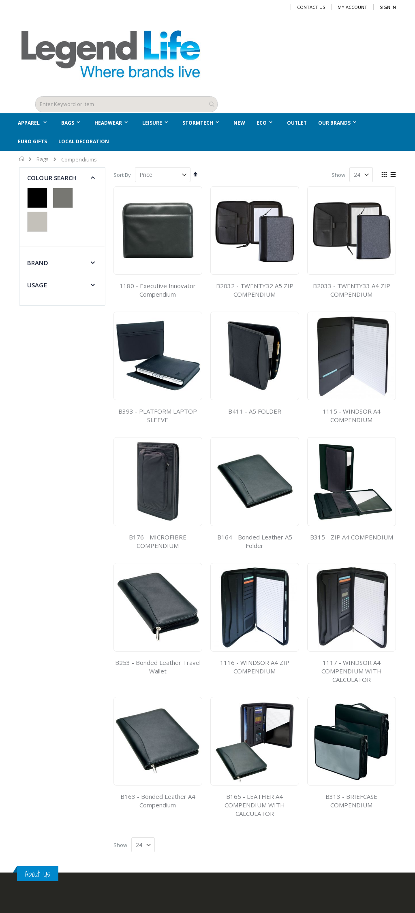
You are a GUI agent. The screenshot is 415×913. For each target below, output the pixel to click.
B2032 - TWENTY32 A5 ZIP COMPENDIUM (254, 288)
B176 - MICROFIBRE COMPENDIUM (157, 539)
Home (22, 156)
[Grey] (65, 197)
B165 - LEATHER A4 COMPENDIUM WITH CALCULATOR (255, 802)
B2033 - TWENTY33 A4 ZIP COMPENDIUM (351, 288)
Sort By (122, 172)
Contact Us (311, 7)
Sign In (388, 7)
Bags (42, 157)
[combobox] (126, 103)
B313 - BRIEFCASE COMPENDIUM (351, 798)
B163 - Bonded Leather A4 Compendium (157, 798)
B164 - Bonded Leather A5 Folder (254, 539)
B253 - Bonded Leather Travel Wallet (158, 664)
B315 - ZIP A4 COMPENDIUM (351, 535)
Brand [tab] (37, 261)
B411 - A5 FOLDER (254, 409)
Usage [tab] (37, 283)
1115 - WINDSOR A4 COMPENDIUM (352, 413)
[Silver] (39, 221)
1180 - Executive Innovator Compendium (158, 288)
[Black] (39, 197)
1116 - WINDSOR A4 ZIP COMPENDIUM (254, 664)
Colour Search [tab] (52, 176)
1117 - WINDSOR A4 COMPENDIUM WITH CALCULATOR (351, 669)
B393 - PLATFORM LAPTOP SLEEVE (157, 413)
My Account (352, 7)
